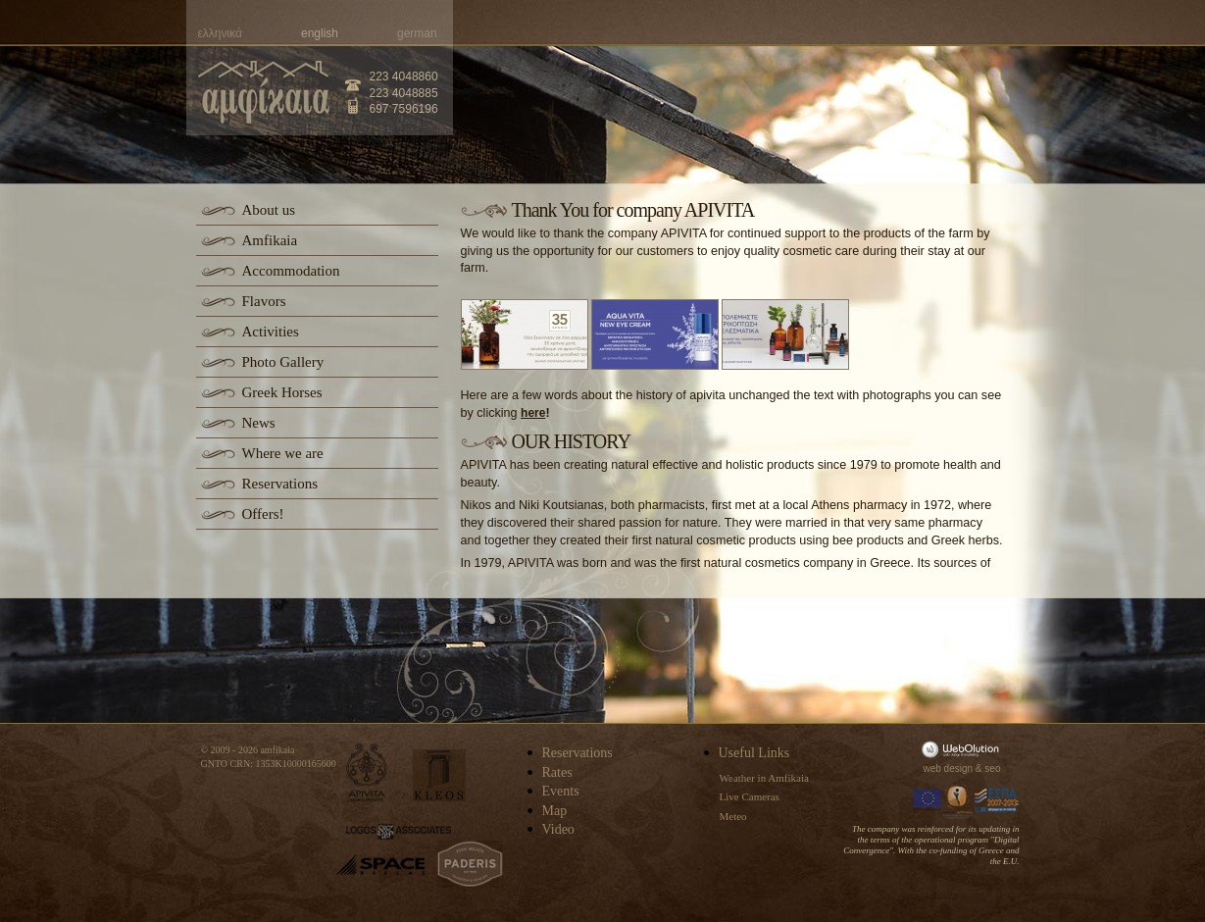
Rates (557, 772)
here (533, 413)
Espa (997, 800)
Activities (270, 331)
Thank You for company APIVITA (633, 210)
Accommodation (291, 271)
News (259, 423)
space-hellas (380, 864)
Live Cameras (749, 796)
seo (992, 768)
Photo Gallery (283, 362)
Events (560, 791)
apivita (367, 772)
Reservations (280, 483)
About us (269, 210)
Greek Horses (282, 392)
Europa (927, 800)
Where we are (283, 453)
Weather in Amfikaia (764, 778)
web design (949, 768)
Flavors (264, 301)
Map (555, 810)
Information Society (959, 800)
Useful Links (754, 752)
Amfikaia (270, 240)
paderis (470, 864)
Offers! (263, 514)
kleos (439, 775)
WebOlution (964, 749)
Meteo (733, 816)
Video (558, 829)
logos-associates (398, 832)
